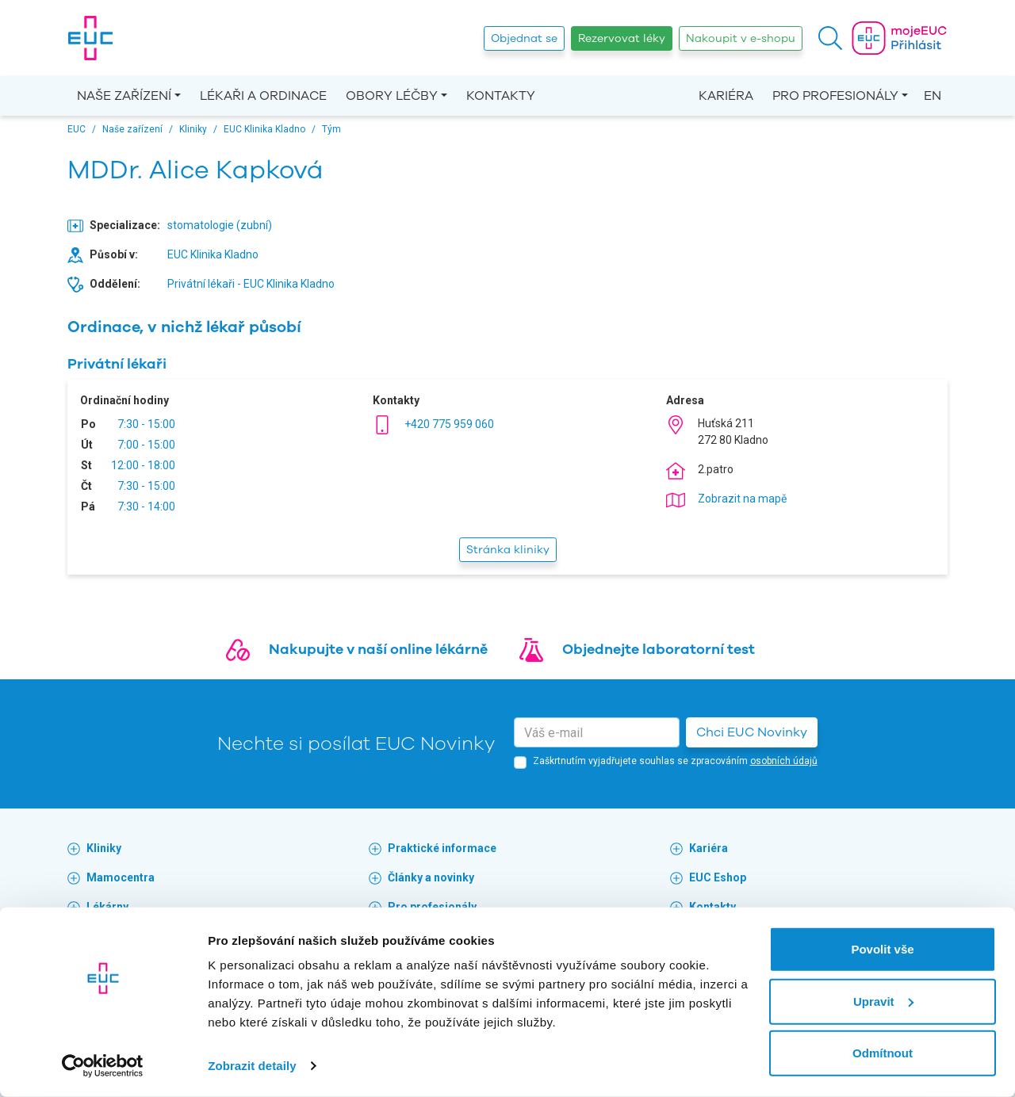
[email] (597, 732)
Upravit (883, 1000)
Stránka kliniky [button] (508, 549)
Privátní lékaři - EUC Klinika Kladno (251, 283)
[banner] (90, 38)
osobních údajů (784, 760)
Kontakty (500, 96)
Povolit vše (882, 949)
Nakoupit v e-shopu (740, 38)
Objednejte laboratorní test (658, 649)
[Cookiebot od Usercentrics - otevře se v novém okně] (102, 1066)
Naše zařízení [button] (124, 96)
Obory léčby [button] (392, 96)
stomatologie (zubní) (219, 225)
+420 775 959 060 (449, 424)
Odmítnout (882, 1053)
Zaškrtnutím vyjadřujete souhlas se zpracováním (675, 760)
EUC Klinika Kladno (213, 254)
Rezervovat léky (621, 38)
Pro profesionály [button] (835, 96)
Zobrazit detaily (252, 1065)
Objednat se (524, 38)
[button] (830, 38)
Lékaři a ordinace (263, 96)
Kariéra (726, 96)
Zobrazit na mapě (742, 498)
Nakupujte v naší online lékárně (378, 649)
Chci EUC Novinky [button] (751, 732)
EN (932, 96)
